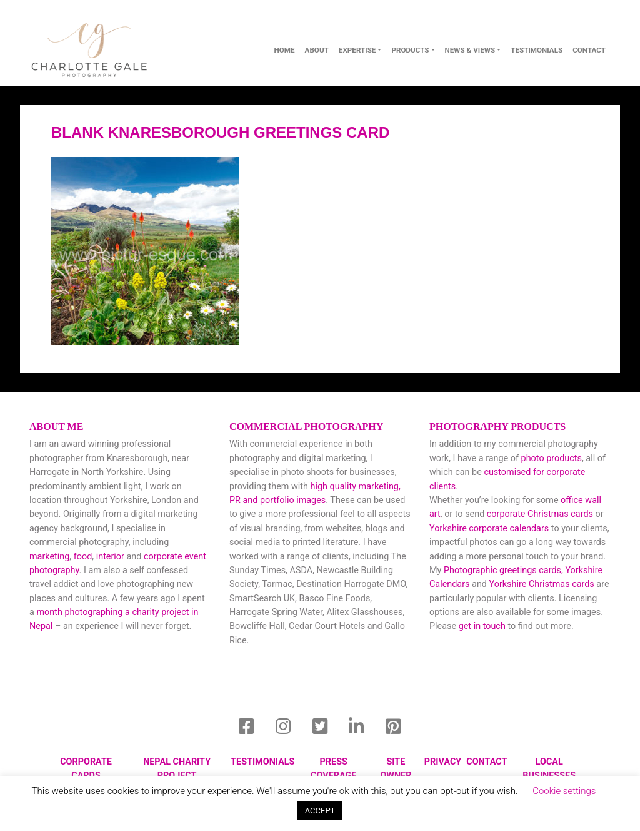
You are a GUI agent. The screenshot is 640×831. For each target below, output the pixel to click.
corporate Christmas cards (541, 514)
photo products (551, 458)
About (317, 50)
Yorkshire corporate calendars (489, 528)
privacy (442, 762)
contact (589, 50)
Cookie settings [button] (564, 791)
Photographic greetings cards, (503, 570)
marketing (49, 556)
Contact (486, 762)
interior (110, 556)
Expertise (357, 50)
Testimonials (536, 50)
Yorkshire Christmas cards (541, 584)
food (83, 556)
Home (284, 50)
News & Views (470, 50)
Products (410, 50)
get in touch (482, 626)
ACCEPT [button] (320, 810)
